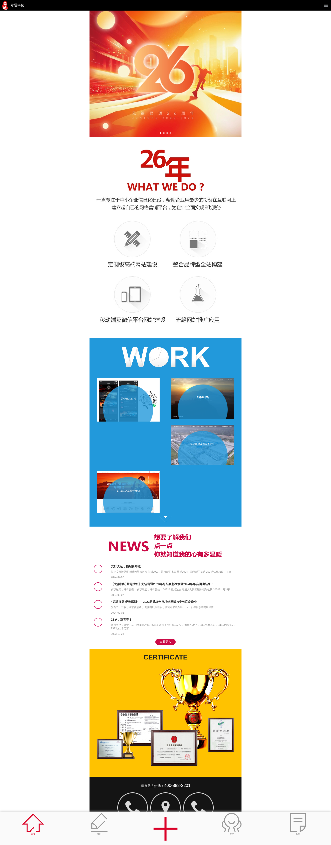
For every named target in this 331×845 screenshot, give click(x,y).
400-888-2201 (177, 785)
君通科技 (17, 5)
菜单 (326, 5)
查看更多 (165, 519)
